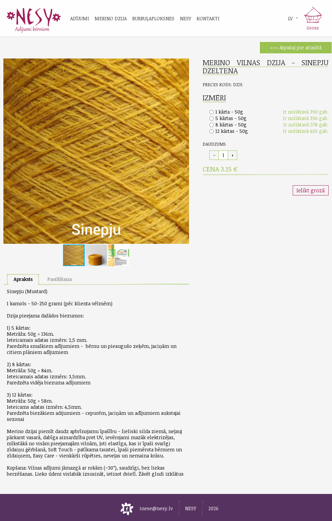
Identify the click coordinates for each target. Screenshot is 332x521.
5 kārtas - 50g (231, 118)
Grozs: (313, 28)
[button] (183, 64)
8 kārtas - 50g (231, 124)
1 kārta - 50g (229, 112)
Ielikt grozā (310, 190)
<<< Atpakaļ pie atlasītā (295, 47)
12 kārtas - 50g (231, 131)
